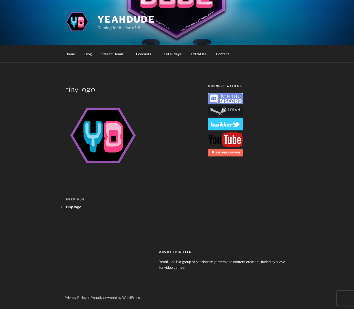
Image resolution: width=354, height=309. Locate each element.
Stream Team (114, 54)
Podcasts (146, 54)
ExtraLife (198, 54)
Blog (88, 54)
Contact (222, 54)
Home (70, 54)
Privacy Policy (75, 297)
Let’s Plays (172, 54)
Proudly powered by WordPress (115, 297)
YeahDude (126, 19)
